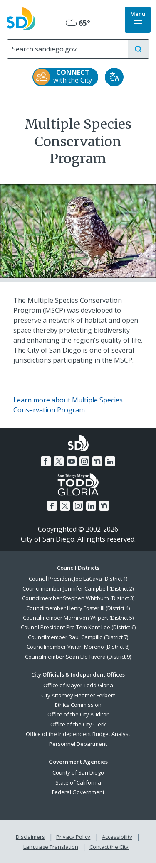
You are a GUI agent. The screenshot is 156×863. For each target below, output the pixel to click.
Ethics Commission (78, 705)
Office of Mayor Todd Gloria (78, 685)
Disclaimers (30, 837)
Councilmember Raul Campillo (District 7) (78, 637)
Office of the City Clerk (78, 724)
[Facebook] (46, 461)
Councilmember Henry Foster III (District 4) (78, 608)
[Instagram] (84, 461)
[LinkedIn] (110, 461)
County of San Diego (78, 772)
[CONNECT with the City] (65, 77)
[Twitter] (59, 461)
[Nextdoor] (97, 461)
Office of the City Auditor (78, 714)
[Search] (67, 49)
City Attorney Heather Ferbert (78, 695)
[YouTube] (72, 461)
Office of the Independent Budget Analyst (78, 734)
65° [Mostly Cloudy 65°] (78, 22)
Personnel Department (78, 744)
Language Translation (50, 847)
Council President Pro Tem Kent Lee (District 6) (78, 627)
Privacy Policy (73, 837)
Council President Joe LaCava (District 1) (78, 578)
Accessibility (117, 837)
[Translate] (114, 77)
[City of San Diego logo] (21, 17)
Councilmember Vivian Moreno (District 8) (78, 646)
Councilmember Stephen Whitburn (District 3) (78, 598)
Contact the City (109, 847)
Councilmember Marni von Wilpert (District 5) (78, 617)
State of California (78, 782)
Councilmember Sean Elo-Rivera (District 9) (78, 656)
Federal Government (78, 792)
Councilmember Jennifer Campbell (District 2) (78, 588)
